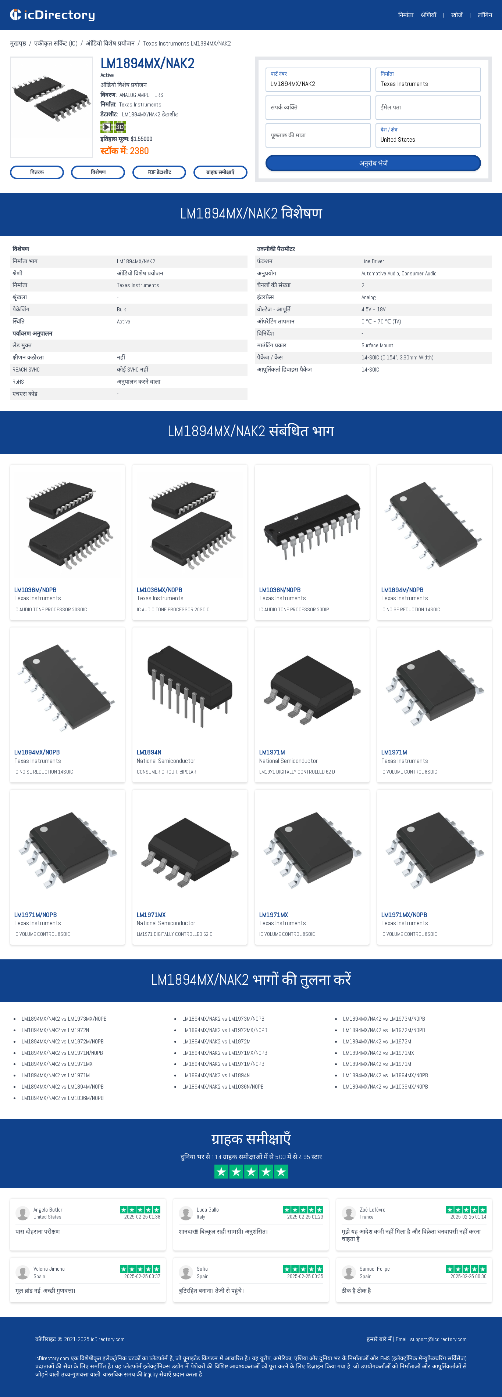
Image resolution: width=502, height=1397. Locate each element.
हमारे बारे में (379, 1339)
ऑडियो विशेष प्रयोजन (110, 43)
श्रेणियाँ (428, 15)
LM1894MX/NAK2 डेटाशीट (150, 114)
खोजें (457, 15)
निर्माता (405, 15)
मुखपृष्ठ (18, 43)
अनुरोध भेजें (373, 163)
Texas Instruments (140, 104)
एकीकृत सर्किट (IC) (56, 43)
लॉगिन (485, 15)
